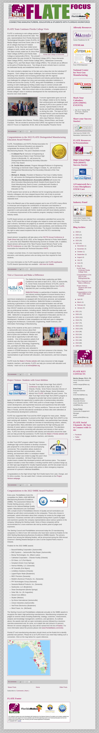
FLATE (61, 286)
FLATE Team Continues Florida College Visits (28, 29)
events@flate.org (33, 365)
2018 (77, 320)
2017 (77, 323)
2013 (77, 334)
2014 (77, 331)
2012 (77, 337)
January (80, 308)
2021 (77, 311)
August (79, 257)
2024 (77, 237)
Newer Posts (12, 687)
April (79, 299)
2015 (77, 328)
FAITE (46, 248)
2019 (77, 317)
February (80, 305)
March (79, 302)
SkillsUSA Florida (32, 292)
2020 (77, 314)
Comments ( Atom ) (22, 691)
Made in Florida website (28, 361)
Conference (33, 387)
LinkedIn (78, 439)
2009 (77, 346)
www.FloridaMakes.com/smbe (52, 628)
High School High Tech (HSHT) (51, 384)
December (80, 246)
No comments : (12, 131)
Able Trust (36, 384)
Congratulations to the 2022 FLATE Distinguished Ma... (84, 276)
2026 (77, 232)
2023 (77, 240)
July (78, 260)
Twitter (77, 437)
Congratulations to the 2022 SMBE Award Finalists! (30, 490)
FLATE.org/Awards (55, 262)
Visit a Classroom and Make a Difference (25, 275)
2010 (77, 343)
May (78, 266)
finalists (60, 626)
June (79, 263)
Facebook (78, 434)
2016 (77, 326)
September (81, 254)
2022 (77, 243)
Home (38, 687)
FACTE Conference (14, 246)
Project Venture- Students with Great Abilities (27, 380)
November (80, 249)
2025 (77, 235)
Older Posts (63, 687)
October (80, 251)
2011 (77, 340)
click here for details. (46, 264)
